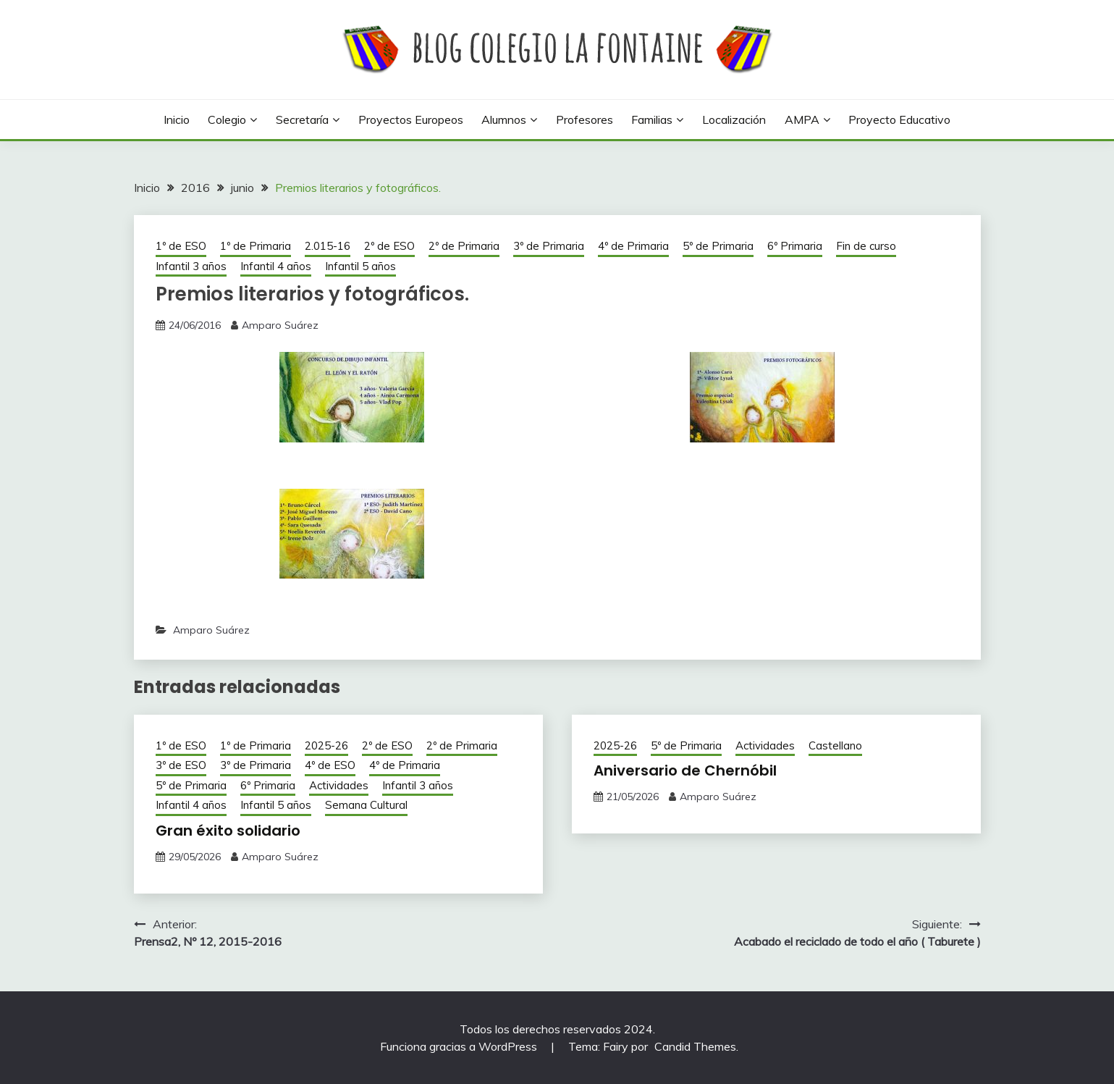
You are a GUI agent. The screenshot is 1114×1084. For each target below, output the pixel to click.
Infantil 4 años (275, 266)
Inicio (177, 119)
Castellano (835, 745)
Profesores (584, 119)
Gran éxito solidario (228, 830)
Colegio (227, 119)
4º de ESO (330, 765)
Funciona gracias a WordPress (460, 1046)
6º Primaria (794, 246)
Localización (734, 119)
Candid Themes (695, 1046)
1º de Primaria (255, 246)
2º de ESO (389, 246)
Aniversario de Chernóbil (685, 770)
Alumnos (503, 119)
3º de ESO (181, 765)
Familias (651, 119)
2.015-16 (327, 246)
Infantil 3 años (191, 266)
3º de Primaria (548, 246)
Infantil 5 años (360, 266)
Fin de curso (866, 246)
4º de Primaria (633, 246)
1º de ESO (181, 246)
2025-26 (326, 745)
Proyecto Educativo (899, 119)
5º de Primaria (718, 246)
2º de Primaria (464, 246)
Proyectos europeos (410, 119)
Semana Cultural (366, 805)
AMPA (802, 119)
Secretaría (302, 119)
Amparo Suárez (280, 325)
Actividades (338, 785)
